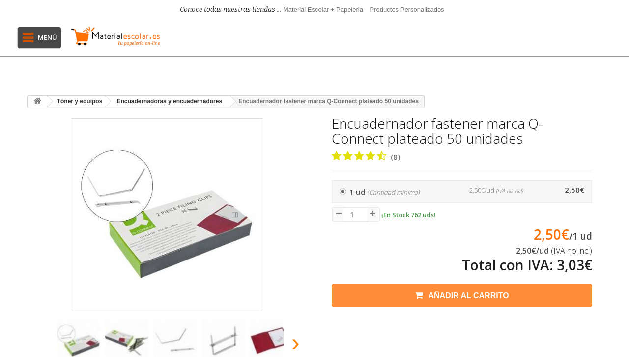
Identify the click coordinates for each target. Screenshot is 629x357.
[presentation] (38, 345)
